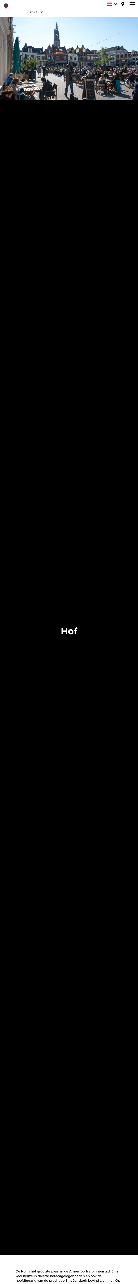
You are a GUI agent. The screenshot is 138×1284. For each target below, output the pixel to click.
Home (31, 11)
